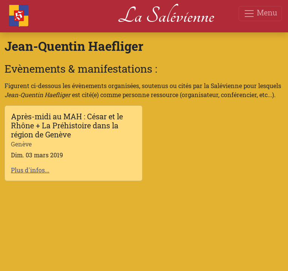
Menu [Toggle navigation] (260, 13)
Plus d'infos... (30, 170)
